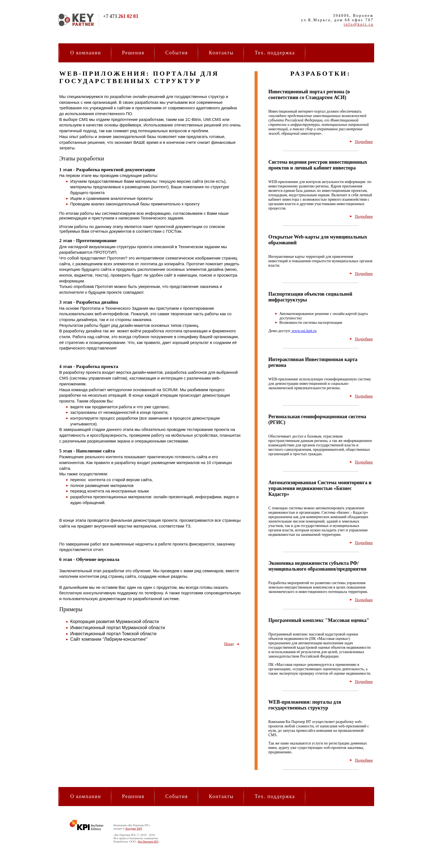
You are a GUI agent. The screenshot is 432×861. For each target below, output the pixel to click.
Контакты (221, 52)
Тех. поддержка (275, 52)
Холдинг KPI (133, 828)
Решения (133, 52)
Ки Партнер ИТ (148, 841)
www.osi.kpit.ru (303, 331)
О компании (85, 52)
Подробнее (364, 142)
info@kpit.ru (359, 24)
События (176, 52)
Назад (229, 644)
